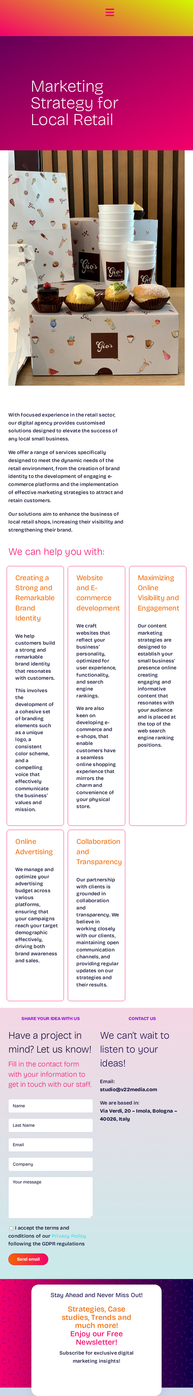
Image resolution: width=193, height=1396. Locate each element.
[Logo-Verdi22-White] (25, 9)
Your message (50, 1197)
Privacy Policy (69, 1236)
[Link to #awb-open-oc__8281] (109, 12)
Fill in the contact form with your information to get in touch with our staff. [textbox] (49, 1074)
